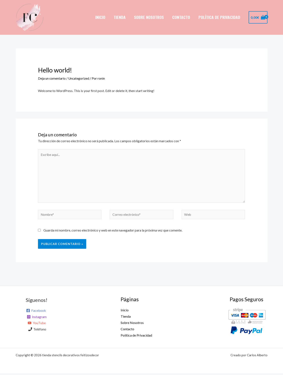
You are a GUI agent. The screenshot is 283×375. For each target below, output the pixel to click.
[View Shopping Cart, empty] (258, 17)
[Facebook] (36, 312)
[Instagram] (36, 319)
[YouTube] (36, 325)
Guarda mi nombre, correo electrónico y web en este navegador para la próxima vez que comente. (112, 232)
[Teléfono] (37, 331)
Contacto (181, 17)
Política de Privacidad (219, 17)
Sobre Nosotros (150, 17)
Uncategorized (79, 78)
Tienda (121, 17)
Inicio (102, 17)
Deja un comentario (52, 78)
